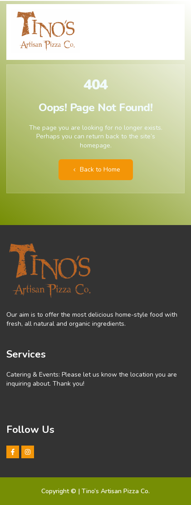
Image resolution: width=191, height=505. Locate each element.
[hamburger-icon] (170, 27)
